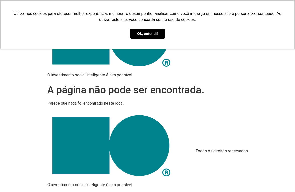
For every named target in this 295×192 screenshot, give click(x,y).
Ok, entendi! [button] (147, 34)
